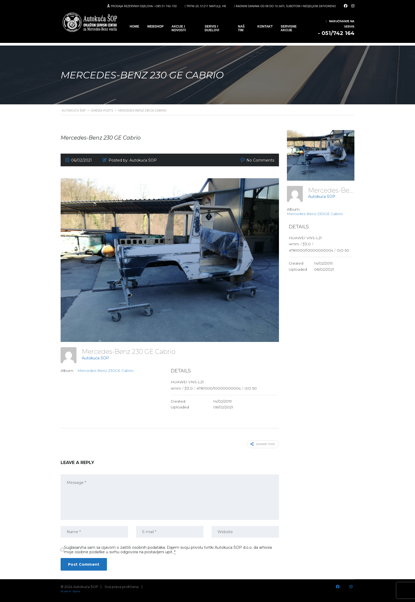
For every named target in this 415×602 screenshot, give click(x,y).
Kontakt (265, 26)
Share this (262, 444)
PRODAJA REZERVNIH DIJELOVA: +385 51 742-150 (144, 6)
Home (134, 26)
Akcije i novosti (179, 28)
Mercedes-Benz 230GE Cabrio (106, 370)
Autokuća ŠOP (95, 358)
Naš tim (241, 28)
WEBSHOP (155, 26)
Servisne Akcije (288, 28)
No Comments (260, 160)
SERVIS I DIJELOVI (212, 28)
